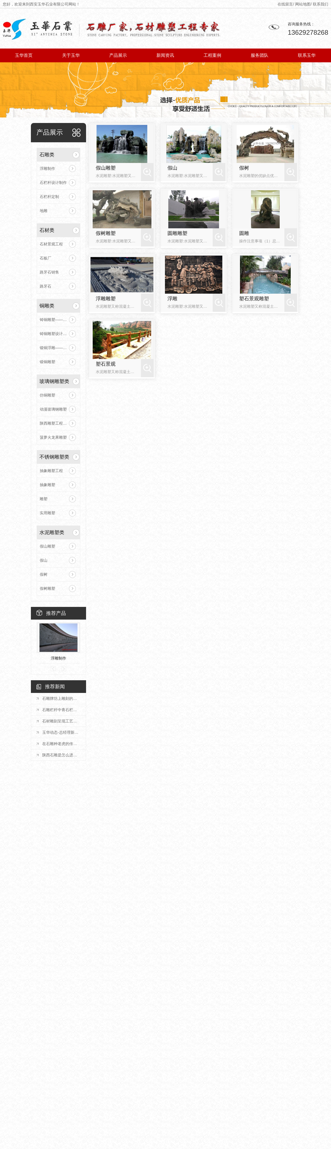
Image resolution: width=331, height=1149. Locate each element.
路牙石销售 (49, 272)
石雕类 (46, 154)
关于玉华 (71, 55)
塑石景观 (106, 364)
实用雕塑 (47, 513)
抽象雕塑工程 (51, 470)
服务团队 (259, 55)
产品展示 (118, 55)
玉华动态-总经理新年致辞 (61, 732)
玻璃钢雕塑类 (54, 381)
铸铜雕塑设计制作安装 (58, 333)
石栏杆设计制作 (53, 182)
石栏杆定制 (49, 196)
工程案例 (212, 55)
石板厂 (45, 258)
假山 (43, 560)
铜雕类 (46, 306)
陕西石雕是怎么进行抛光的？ (61, 755)
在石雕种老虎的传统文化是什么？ (61, 743)
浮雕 (172, 298)
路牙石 (45, 286)
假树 (43, 574)
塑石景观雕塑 (254, 298)
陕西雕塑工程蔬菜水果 (58, 423)
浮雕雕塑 (106, 298)
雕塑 (43, 499)
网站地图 (303, 4)
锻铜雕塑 (47, 362)
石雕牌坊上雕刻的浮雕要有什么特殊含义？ (61, 698)
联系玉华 (307, 55)
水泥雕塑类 (51, 532)
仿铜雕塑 (47, 395)
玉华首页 (24, 55)
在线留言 (285, 4)
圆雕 (244, 233)
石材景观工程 (51, 244)
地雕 (43, 210)
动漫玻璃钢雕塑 (53, 409)
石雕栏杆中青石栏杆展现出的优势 (61, 710)
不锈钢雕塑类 (54, 457)
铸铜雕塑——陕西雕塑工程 (58, 319)
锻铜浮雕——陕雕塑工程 (58, 347)
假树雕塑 (47, 588)
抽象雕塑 (47, 485)
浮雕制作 (47, 168)
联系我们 (320, 4)
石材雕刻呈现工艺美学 (61, 721)
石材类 (46, 230)
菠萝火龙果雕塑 (53, 437)
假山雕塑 (47, 546)
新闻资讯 (165, 55)
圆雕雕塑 (177, 233)
